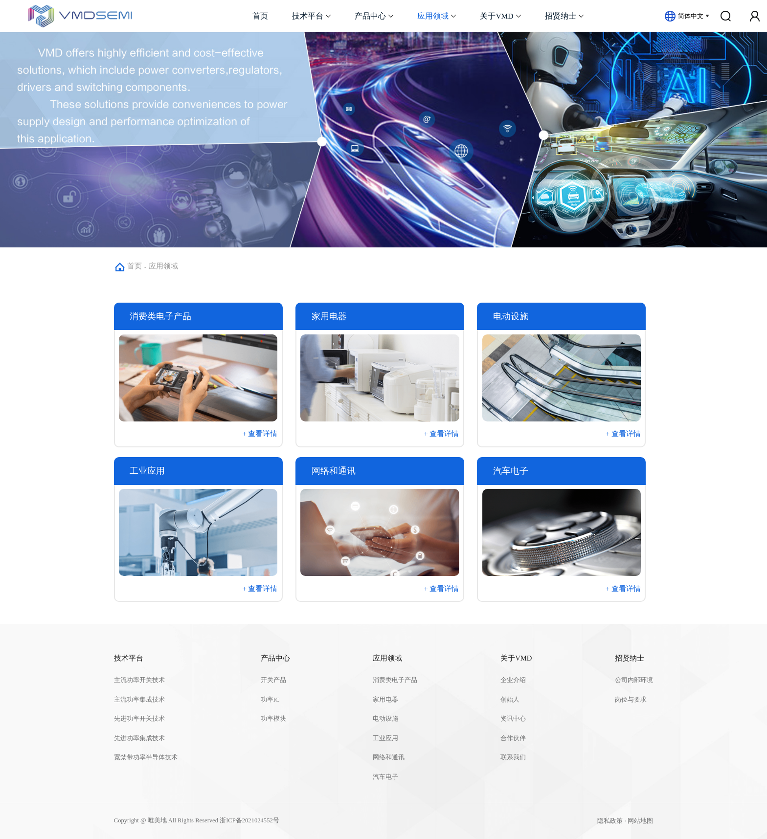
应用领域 (433, 16)
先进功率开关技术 (139, 718)
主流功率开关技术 (139, 680)
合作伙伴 (513, 738)
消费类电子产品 (395, 680)
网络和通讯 (389, 757)
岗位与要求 (631, 699)
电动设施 (385, 718)
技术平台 (307, 16)
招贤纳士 (560, 16)
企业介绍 (513, 680)
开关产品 (273, 680)
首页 (260, 16)
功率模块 (273, 718)
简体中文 (690, 16)
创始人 (509, 699)
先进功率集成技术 (139, 738)
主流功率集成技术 (139, 699)
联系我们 (513, 757)
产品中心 (370, 16)
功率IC (270, 699)
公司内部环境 (634, 680)
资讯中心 (513, 718)
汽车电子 (385, 776)
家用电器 (385, 699)
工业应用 (385, 738)
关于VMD (496, 16)
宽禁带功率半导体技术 (146, 757)
